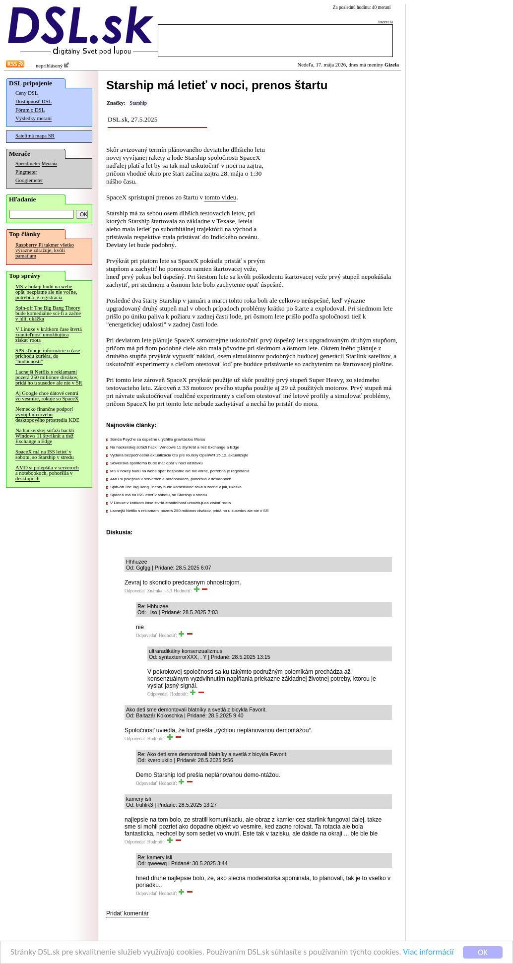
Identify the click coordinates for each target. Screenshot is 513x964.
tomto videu (220, 197)
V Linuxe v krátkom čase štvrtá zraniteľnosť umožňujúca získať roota (48, 334)
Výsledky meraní (33, 118)
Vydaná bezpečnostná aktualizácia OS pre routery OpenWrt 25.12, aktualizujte (179, 455)
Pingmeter (26, 172)
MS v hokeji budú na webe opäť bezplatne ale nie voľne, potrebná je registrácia (46, 292)
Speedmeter (27, 163)
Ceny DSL (26, 93)
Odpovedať (135, 590)
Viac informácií (428, 952)
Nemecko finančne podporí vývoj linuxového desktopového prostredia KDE (47, 414)
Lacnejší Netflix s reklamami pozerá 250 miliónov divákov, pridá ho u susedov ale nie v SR (48, 377)
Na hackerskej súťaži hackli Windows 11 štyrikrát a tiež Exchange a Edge (44, 436)
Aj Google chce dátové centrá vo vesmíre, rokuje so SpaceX (47, 395)
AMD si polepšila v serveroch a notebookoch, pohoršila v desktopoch (47, 473)
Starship (138, 103)
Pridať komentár (127, 913)
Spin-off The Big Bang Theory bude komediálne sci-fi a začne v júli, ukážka (48, 313)
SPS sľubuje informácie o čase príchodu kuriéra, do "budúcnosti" (47, 356)
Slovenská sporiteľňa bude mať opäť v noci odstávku (156, 463)
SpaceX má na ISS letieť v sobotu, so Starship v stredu (44, 454)
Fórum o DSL (30, 110)
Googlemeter (29, 180)
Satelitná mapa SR (35, 135)
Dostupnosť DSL (33, 101)
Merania (49, 163)
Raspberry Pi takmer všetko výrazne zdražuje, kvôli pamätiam (44, 250)
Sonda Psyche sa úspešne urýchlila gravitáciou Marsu (157, 439)
